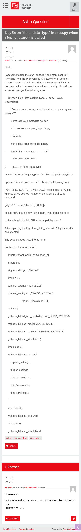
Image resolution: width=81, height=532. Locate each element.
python (8, 438)
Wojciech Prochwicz (48, 61)
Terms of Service (26, 529)
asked (7, 61)
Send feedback (9, 529)
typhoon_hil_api (21, 438)
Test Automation (30, 61)
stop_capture (35, 438)
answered (8, 487)
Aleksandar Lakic (30, 487)
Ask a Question (35, 21)
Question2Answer (70, 529)
